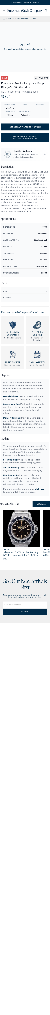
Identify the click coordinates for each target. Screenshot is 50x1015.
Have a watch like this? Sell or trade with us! (25, 137)
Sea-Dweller (22, 18)
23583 (33, 18)
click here (39, 489)
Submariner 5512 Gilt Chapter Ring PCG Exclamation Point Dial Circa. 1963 (21, 555)
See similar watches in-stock (25, 127)
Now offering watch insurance (25, 2)
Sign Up (25, 612)
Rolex (11, 18)
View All (41, 504)
